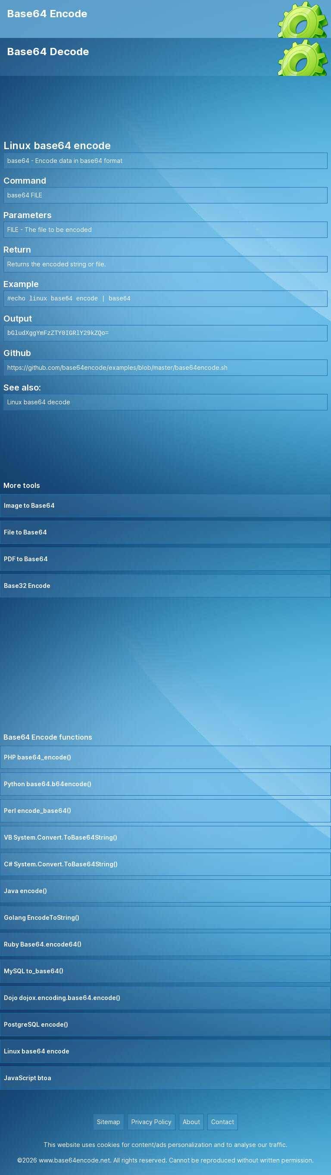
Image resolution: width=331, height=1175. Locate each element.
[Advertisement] (165, 109)
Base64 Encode (47, 13)
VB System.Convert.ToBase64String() (60, 837)
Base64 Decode (48, 51)
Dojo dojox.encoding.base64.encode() (62, 997)
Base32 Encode (27, 585)
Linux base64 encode (36, 1051)
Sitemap (108, 1121)
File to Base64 (25, 532)
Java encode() (25, 890)
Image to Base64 (29, 505)
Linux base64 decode (38, 402)
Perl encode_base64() (37, 810)
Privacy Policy (151, 1121)
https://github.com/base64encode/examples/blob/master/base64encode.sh (117, 367)
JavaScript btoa (27, 1077)
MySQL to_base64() (33, 971)
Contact (222, 1121)
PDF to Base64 (26, 558)
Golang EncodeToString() (41, 917)
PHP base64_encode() (37, 757)
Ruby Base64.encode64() (42, 944)
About (191, 1121)
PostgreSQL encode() (36, 1024)
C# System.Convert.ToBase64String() (61, 864)
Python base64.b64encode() (47, 784)
